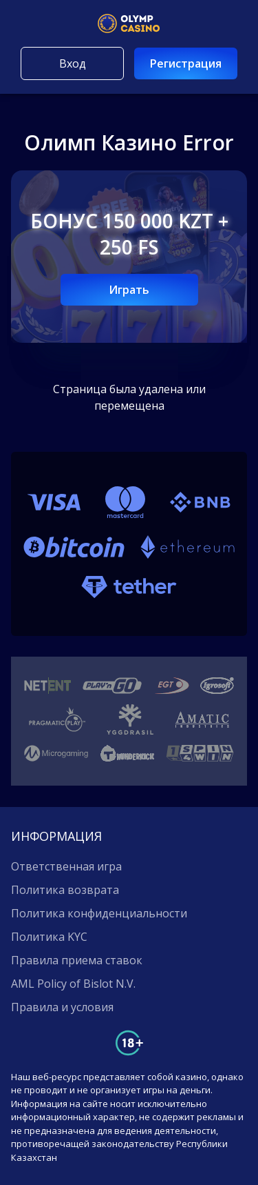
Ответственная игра (66, 866)
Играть (129, 289)
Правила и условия (62, 1007)
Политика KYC (49, 936)
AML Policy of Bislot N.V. (73, 983)
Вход (72, 63)
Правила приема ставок (76, 960)
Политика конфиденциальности (99, 913)
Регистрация (186, 63)
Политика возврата (65, 889)
